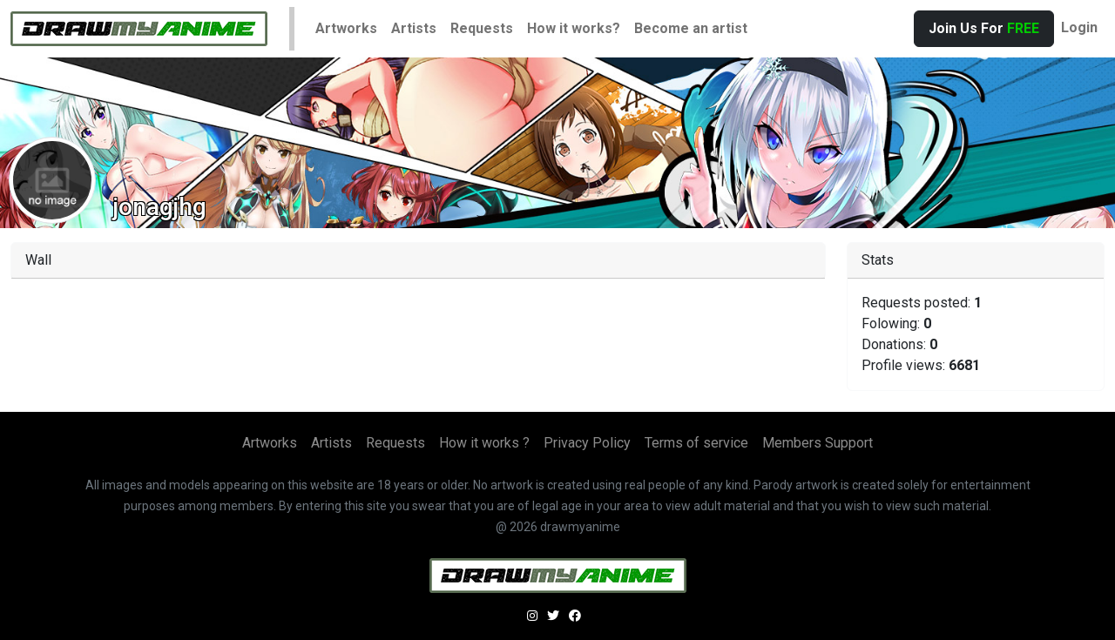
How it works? (573, 28)
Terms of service (696, 443)
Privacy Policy (587, 443)
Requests (481, 28)
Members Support (817, 443)
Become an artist (690, 28)
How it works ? (484, 443)
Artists (413, 28)
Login (1079, 27)
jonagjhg (159, 206)
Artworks (346, 28)
